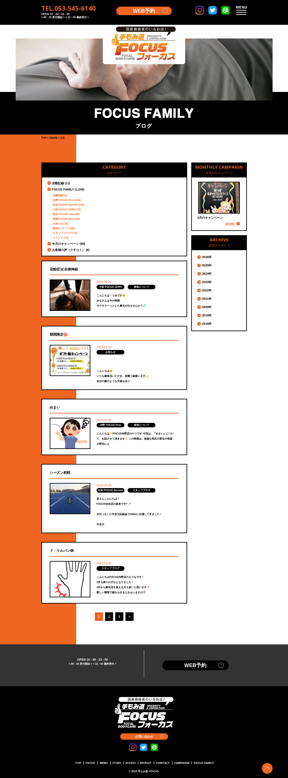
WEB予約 (144, 11)
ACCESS (130, 763)
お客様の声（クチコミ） (68, 250)
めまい (55, 407)
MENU (104, 763)
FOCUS (90, 763)
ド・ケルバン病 (62, 550)
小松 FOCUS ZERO (64, 209)
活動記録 (58, 183)
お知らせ (58, 223)
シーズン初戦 (60, 472)
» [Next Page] (129, 616)
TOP (78, 763)
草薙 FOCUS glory (64, 218)
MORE (229, 224)
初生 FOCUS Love (64, 214)
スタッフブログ (62, 233)
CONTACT (163, 763)
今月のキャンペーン (65, 243)
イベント (58, 237)
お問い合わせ (144, 736)
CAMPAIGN (181, 763)
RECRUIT (146, 763)
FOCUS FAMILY (63, 189)
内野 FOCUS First (63, 200)
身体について (60, 228)
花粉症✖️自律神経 (64, 269)
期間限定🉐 (59, 334)
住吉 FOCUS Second (65, 204)
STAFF (116, 763)
